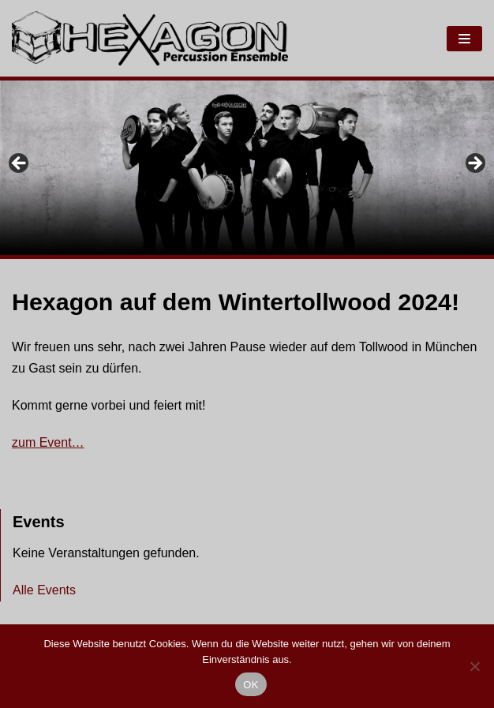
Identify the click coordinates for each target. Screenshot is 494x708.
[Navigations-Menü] (464, 38)
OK (250, 685)
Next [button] (474, 164)
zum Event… (48, 442)
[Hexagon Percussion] (150, 38)
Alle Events (44, 590)
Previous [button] (20, 164)
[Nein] (474, 666)
